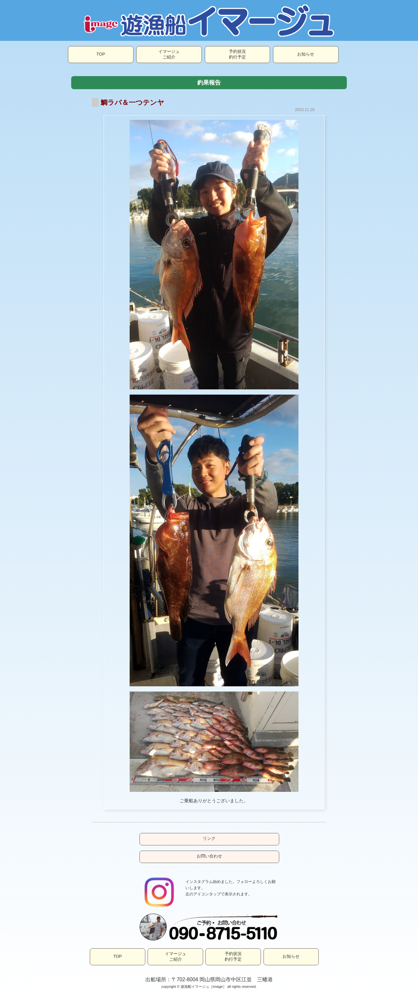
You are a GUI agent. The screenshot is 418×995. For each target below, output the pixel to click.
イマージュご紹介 (169, 54)
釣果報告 (209, 82)
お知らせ (305, 54)
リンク (209, 838)
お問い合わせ (209, 856)
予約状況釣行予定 (237, 54)
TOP (100, 54)
